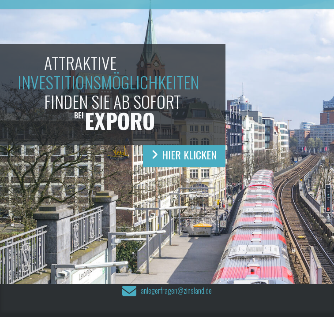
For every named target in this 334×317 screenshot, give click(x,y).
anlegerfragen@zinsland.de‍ (176, 291)
